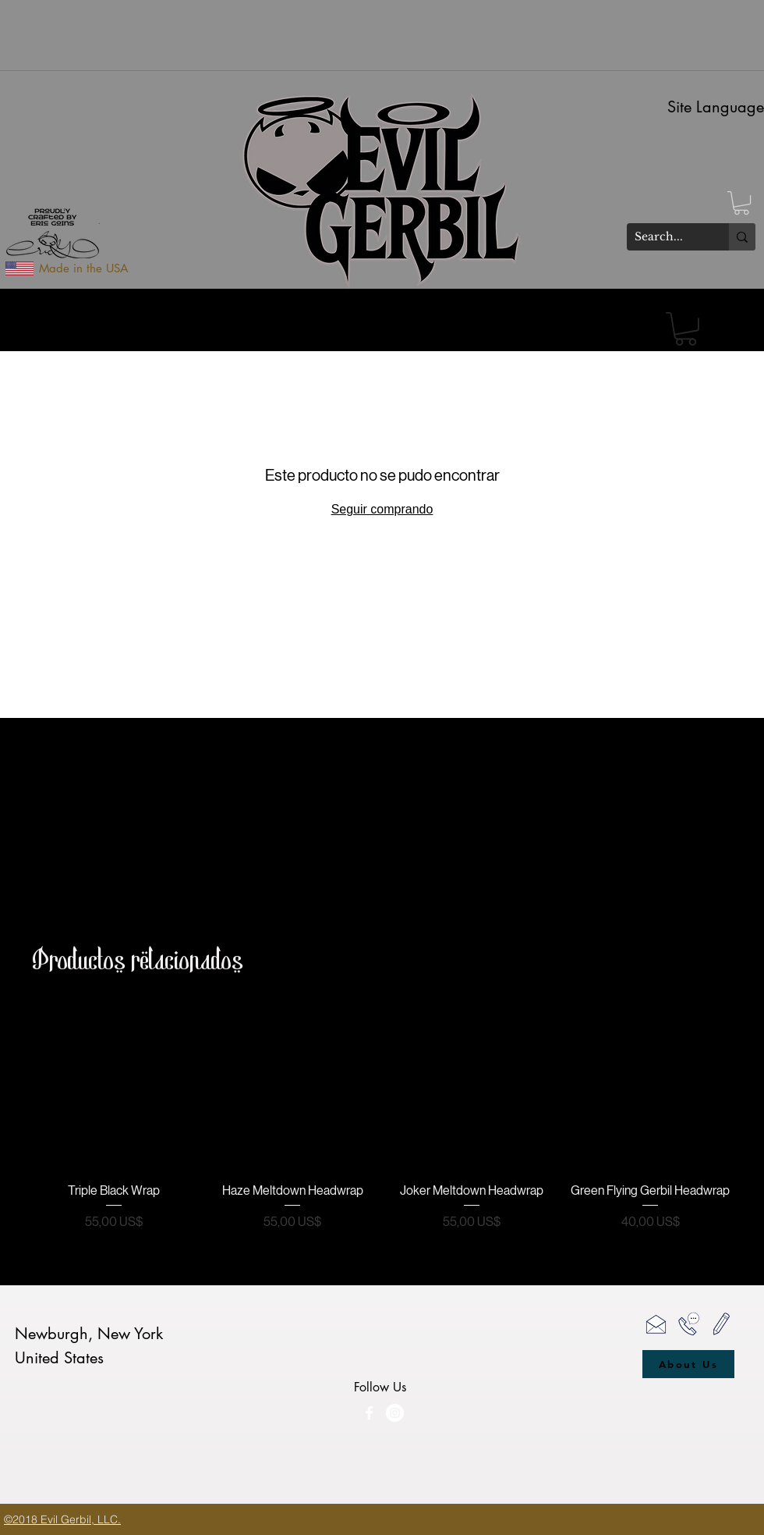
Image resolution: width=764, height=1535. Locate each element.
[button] (741, 203)
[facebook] (369, 1413)
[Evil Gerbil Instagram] (395, 1413)
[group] (382, 1117)
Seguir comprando (382, 509)
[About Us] (688, 1364)
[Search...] (665, 237)
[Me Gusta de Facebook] (457, 1446)
